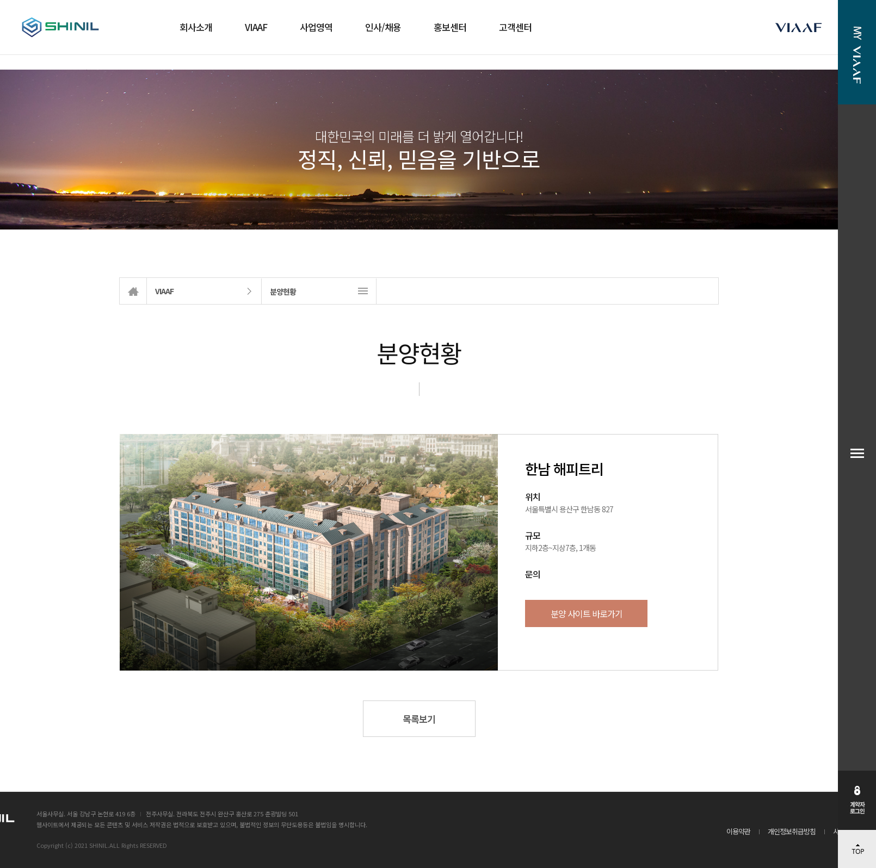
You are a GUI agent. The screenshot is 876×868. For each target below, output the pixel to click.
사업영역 (316, 27)
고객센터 (515, 27)
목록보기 (419, 719)
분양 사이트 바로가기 (586, 613)
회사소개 (196, 27)
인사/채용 (383, 27)
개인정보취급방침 (792, 831)
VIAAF (256, 27)
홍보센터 (450, 27)
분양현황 (283, 291)
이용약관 (738, 831)
